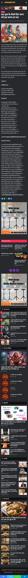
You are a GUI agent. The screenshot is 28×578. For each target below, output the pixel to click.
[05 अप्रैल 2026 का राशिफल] (5, 383)
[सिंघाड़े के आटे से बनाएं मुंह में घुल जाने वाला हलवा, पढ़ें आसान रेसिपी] (5, 527)
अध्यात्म (3, 12)
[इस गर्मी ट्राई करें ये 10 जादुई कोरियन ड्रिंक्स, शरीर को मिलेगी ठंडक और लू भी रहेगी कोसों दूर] (5, 541)
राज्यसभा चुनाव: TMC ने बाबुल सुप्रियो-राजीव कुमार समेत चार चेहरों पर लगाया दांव (9, 470)
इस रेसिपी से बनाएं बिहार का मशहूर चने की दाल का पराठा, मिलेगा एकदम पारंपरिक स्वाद (18, 533)
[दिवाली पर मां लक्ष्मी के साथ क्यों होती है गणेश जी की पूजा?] (21, 255)
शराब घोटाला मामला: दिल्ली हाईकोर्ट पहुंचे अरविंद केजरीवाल (18, 327)
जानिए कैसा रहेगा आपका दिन (7, 254)
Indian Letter (4, 21)
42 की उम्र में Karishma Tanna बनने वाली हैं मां (18, 334)
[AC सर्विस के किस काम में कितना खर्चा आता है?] (5, 438)
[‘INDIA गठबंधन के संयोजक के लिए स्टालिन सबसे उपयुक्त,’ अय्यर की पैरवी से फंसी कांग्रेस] (23, 492)
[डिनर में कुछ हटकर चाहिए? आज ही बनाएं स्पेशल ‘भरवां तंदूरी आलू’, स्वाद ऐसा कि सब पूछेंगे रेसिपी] (5, 562)
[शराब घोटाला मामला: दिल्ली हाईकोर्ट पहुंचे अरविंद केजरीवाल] (5, 328)
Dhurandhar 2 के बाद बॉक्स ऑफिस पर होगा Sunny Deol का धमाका (18, 340)
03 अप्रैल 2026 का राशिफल (16, 395)
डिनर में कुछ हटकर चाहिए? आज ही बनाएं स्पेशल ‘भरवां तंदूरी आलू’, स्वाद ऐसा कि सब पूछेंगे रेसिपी (18, 561)
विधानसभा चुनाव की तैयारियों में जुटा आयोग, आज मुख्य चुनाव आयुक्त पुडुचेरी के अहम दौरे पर (8, 484)
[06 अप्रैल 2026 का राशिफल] (5, 377)
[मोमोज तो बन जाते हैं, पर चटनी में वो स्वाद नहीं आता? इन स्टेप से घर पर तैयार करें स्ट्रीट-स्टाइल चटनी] (5, 548)
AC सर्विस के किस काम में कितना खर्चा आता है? (18, 437)
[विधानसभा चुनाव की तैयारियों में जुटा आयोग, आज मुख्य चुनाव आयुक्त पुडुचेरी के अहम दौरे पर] (23, 485)
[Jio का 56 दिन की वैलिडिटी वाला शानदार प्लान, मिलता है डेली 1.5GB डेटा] (5, 452)
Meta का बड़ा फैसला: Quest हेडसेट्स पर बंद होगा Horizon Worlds (13, 423)
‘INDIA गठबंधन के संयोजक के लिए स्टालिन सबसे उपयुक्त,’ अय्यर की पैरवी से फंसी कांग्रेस (9, 491)
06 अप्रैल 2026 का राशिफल (16, 375)
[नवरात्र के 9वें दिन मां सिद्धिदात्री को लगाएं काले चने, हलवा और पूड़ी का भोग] (14, 509)
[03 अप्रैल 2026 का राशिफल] (5, 397)
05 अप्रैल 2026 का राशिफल (16, 381)
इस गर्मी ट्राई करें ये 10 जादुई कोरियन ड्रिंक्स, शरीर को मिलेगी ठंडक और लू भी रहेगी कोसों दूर (18, 540)
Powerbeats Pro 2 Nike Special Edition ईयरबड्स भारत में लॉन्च (17, 430)
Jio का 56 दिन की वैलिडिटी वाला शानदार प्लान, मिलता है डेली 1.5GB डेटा (17, 451)
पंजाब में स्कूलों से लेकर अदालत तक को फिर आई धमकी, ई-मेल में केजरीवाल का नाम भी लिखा (18, 314)
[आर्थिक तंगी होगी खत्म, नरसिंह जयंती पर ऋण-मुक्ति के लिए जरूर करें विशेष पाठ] (14, 358)
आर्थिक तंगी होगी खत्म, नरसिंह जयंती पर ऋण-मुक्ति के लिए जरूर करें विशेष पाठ (13, 368)
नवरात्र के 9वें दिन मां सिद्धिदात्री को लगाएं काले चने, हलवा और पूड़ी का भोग (13, 519)
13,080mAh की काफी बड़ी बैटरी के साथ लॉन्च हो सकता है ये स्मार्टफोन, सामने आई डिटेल (17, 444)
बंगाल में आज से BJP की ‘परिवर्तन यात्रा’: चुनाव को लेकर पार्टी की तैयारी (8, 463)
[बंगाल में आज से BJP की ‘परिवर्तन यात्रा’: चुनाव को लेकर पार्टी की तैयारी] (23, 464)
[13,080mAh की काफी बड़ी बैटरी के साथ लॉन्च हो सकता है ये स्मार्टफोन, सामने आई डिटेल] (5, 445)
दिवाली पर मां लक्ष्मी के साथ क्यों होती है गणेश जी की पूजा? (20, 262)
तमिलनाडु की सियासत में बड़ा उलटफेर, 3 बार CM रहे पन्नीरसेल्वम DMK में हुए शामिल (9, 477)
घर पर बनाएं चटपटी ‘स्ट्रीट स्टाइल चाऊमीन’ (17, 554)
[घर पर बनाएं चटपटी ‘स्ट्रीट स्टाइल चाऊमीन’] (5, 555)
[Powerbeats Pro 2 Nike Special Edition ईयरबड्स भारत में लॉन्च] (5, 431)
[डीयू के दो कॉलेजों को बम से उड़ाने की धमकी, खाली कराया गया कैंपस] (5, 322)
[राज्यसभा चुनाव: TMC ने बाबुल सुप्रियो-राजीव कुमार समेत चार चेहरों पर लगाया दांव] (23, 471)
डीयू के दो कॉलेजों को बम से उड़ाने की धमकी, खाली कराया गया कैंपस (18, 320)
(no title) (12, 388)
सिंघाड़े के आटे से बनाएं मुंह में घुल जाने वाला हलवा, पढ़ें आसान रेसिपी (18, 526)
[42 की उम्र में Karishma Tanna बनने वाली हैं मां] (5, 335)
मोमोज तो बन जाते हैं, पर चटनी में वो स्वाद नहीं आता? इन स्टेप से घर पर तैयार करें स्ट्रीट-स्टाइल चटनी (17, 547)
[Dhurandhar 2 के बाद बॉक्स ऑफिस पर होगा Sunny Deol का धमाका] (5, 342)
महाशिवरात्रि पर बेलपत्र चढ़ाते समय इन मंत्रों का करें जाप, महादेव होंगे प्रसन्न (21, 246)
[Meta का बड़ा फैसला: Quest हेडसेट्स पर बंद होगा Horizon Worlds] (14, 413)
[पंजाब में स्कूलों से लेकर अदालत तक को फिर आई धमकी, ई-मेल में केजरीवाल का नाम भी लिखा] (5, 315)
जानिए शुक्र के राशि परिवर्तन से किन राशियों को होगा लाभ (7, 246)
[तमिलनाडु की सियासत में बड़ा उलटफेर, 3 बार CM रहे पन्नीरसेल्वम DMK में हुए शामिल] (23, 478)
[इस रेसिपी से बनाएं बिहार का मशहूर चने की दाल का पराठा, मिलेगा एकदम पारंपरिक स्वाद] (5, 534)
